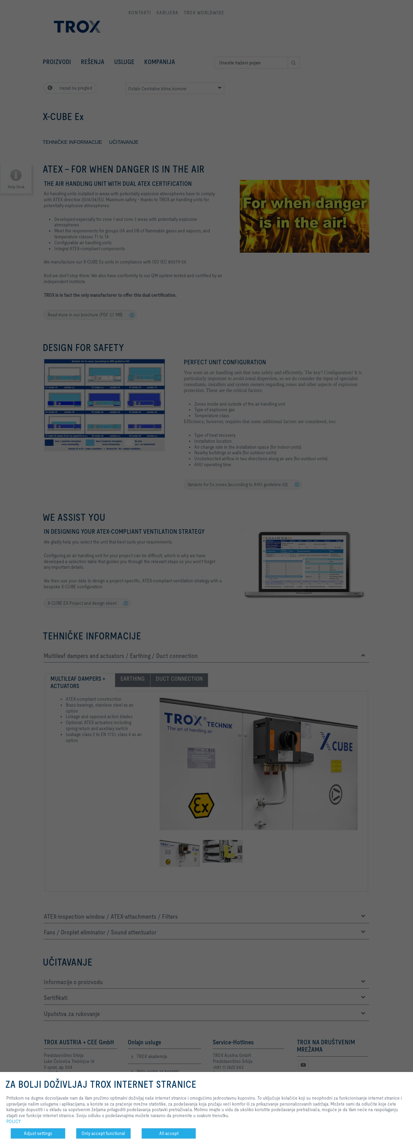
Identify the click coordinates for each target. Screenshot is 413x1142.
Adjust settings (38, 1133)
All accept (168, 1133)
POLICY (13, 1121)
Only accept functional (103, 1133)
